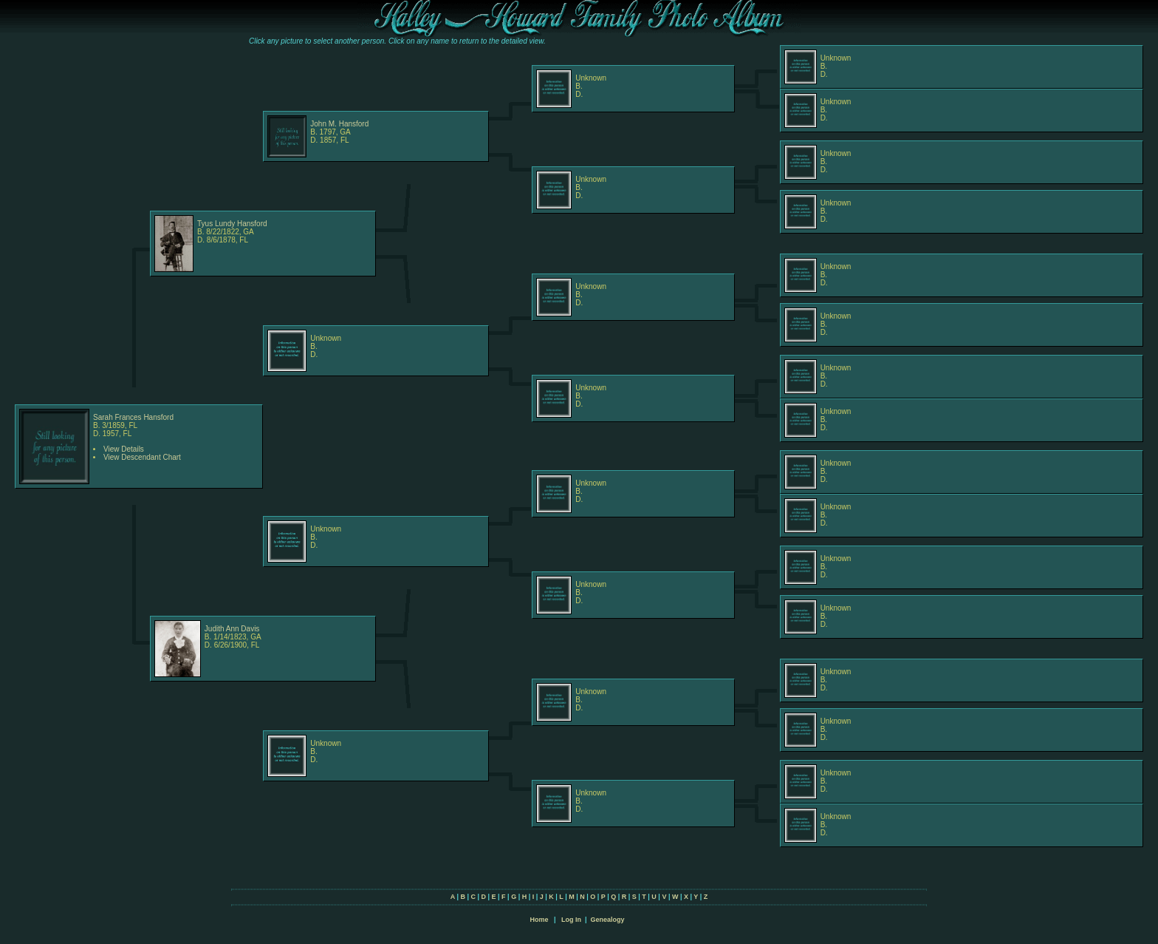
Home (539, 919)
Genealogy (608, 919)
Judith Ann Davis (232, 629)
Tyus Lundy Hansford (232, 224)
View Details (123, 449)
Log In (571, 919)
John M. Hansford (339, 124)
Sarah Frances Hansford (133, 417)
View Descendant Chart (142, 457)
